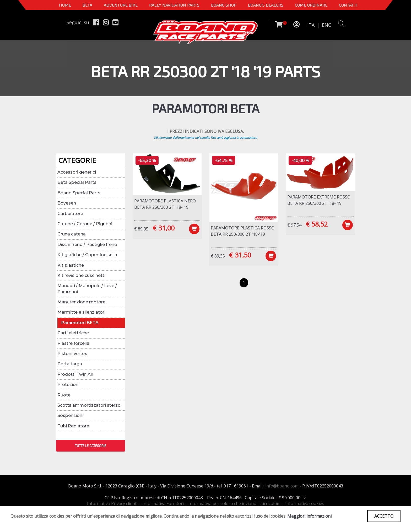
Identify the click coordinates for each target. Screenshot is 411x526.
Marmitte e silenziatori (81, 312)
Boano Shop (223, 4)
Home (65, 4)
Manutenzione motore (81, 301)
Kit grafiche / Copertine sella (87, 254)
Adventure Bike (121, 4)
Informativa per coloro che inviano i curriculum (234, 503)
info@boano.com (282, 486)
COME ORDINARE (311, 4)
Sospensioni (70, 415)
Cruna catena (71, 234)
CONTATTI (348, 4)
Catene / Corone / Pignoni (84, 223)
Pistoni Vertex (72, 353)
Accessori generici (76, 172)
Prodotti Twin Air (75, 374)
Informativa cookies (304, 503)
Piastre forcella (73, 343)
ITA (311, 25)
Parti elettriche (73, 332)
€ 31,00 (164, 227)
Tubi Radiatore (73, 425)
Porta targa (69, 363)
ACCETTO (383, 516)
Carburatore (70, 213)
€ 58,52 (317, 223)
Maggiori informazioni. (309, 516)
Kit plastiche (70, 265)
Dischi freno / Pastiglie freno (87, 244)
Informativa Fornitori (163, 503)
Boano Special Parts (78, 192)
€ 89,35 (141, 229)
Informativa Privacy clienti (112, 503)
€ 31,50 (240, 254)
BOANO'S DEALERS (265, 4)
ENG (327, 25)
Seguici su (78, 22)
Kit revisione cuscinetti (81, 275)
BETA (87, 4)
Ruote (64, 395)
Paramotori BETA (80, 322)
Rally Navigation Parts (174, 4)
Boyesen (66, 203)
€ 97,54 (294, 225)
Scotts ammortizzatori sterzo (89, 405)
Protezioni (68, 384)
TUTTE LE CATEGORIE (90, 446)
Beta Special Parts (76, 182)
